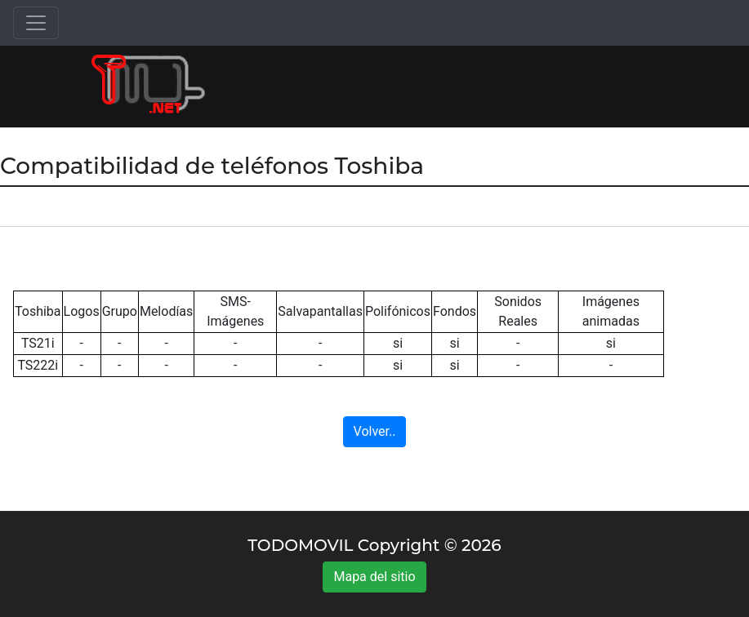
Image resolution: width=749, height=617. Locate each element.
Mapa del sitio (374, 576)
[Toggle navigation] (36, 23)
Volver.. (375, 431)
